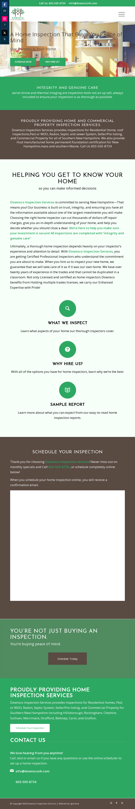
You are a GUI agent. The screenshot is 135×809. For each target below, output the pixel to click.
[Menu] (120, 14)
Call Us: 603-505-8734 (52, 3)
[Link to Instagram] (111, 803)
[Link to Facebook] (116, 803)
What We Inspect (67, 323)
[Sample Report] (67, 390)
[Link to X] (122, 803)
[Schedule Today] (67, 658)
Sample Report (67, 405)
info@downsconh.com (83, 3)
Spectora (74, 803)
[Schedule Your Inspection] (30, 728)
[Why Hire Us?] (67, 349)
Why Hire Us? (52, 61)
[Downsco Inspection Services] (56, 14)
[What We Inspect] (67, 308)
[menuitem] (120, 14)
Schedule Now (23, 61)
